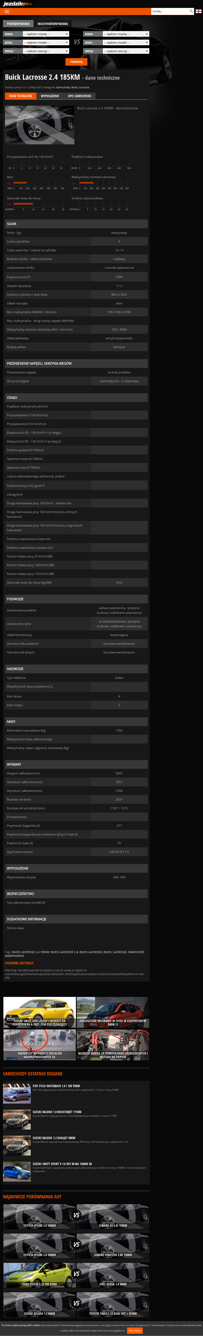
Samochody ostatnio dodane (32, 1073)
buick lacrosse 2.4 (64, 952)
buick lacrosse (90, 952)
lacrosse (120, 952)
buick (107, 952)
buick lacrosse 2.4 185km (30, 952)
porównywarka (18, 24)
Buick (74, 87)
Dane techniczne (20, 96)
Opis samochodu (79, 96)
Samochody (63, 87)
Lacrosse (84, 87)
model (9, 42)
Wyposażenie (50, 96)
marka (9, 34)
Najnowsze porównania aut (32, 1196)
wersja (9, 51)
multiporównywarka (53, 24)
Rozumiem (135, 1330)
